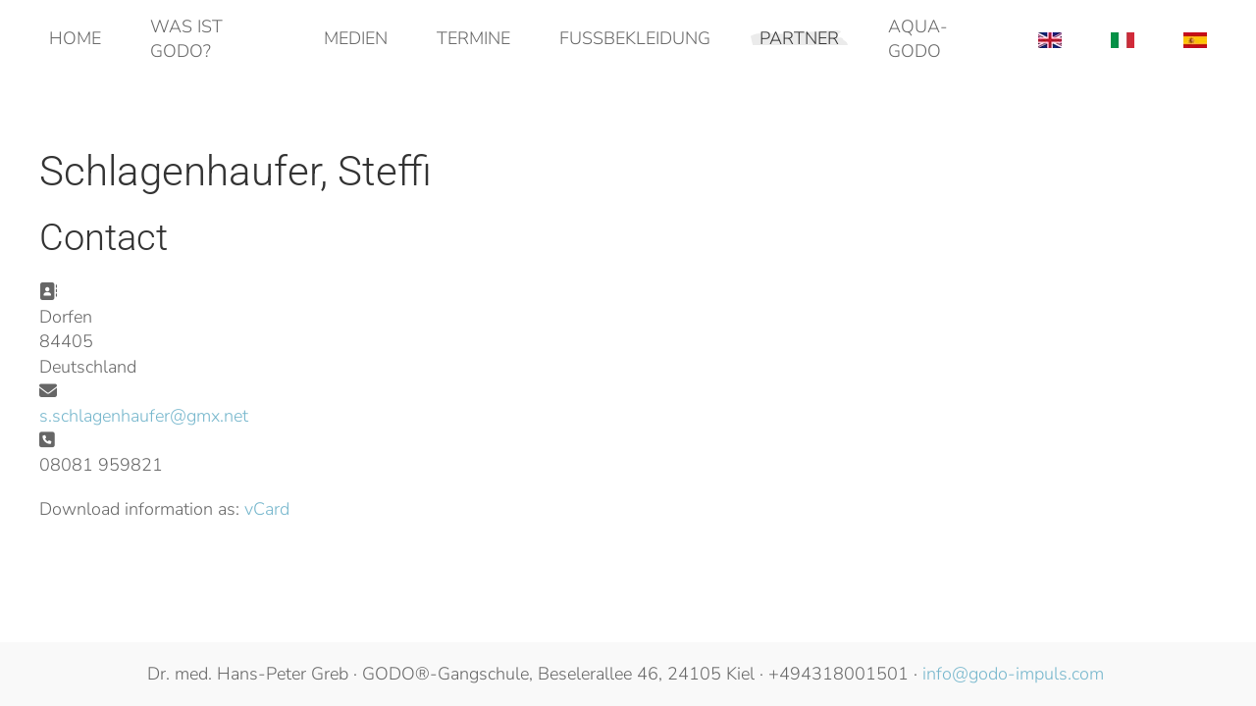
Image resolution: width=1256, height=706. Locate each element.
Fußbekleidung (634, 38)
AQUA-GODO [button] (918, 39)
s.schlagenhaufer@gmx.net (143, 416)
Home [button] (75, 38)
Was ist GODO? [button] (186, 39)
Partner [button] (799, 38)
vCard (266, 509)
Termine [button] (473, 38)
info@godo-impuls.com (1013, 673)
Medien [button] (356, 38)
